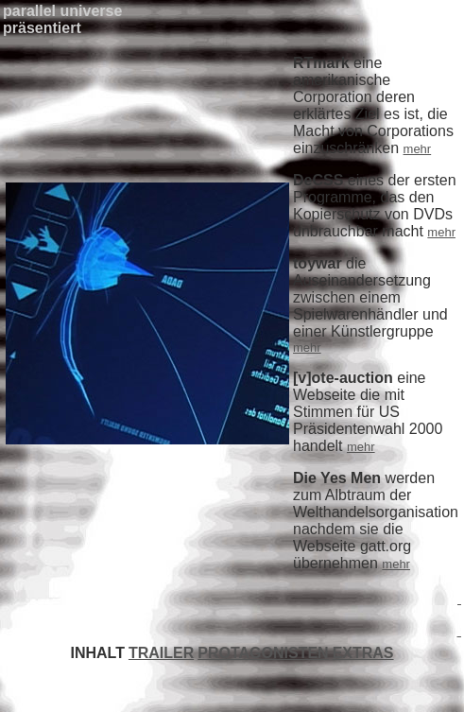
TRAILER (161, 653)
